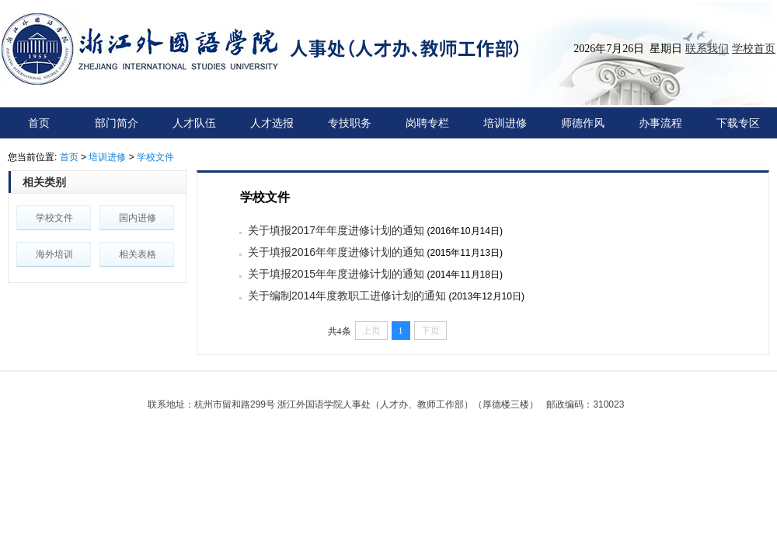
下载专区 (738, 123)
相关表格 (137, 254)
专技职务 (349, 123)
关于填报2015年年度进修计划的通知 (336, 274)
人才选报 (272, 123)
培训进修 (505, 123)
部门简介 (116, 123)
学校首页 (753, 48)
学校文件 (155, 157)
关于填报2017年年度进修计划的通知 (336, 230)
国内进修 (137, 217)
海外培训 (54, 254)
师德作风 (583, 123)
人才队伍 (194, 123)
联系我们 (707, 48)
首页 (39, 123)
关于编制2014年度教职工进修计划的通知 (347, 295)
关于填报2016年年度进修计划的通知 (336, 252)
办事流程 (660, 123)
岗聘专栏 (427, 123)
